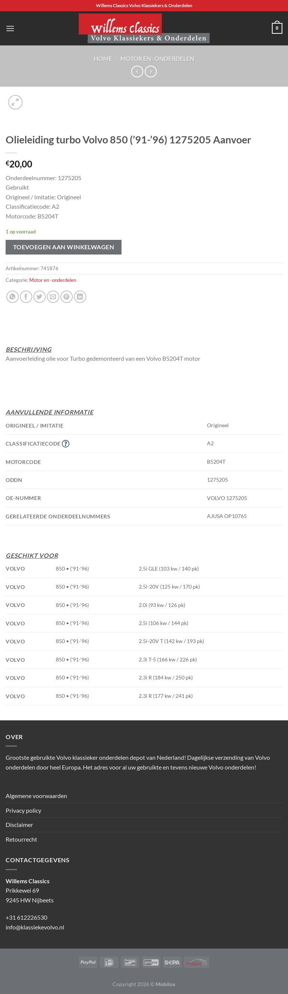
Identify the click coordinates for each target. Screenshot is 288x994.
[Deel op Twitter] (39, 297)
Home (103, 58)
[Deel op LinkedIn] (80, 297)
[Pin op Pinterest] (66, 297)
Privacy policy (23, 810)
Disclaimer (19, 824)
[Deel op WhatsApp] (12, 297)
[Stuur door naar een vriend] (53, 297)
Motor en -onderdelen (157, 58)
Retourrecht (21, 839)
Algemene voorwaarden (36, 795)
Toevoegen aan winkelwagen (63, 247)
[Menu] (10, 28)
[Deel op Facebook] (26, 297)
